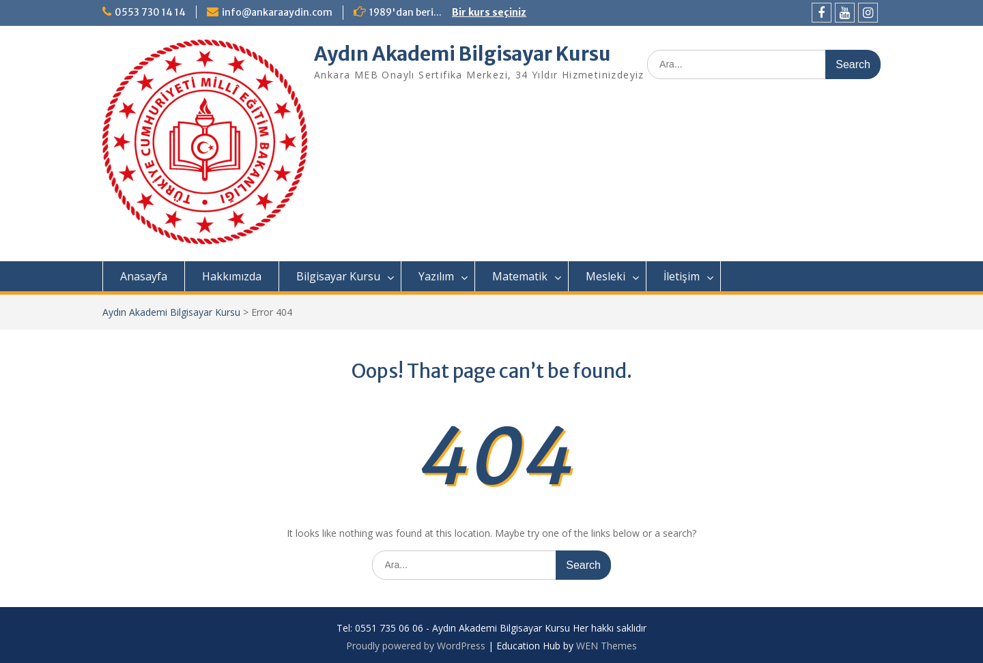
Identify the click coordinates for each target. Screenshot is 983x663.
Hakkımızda (231, 276)
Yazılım (436, 276)
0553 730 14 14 (150, 12)
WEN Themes (606, 645)
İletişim (682, 276)
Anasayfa (143, 276)
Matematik (519, 276)
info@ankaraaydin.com (277, 12)
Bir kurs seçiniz (489, 12)
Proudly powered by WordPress (415, 645)
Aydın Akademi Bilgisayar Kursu (462, 54)
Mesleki (605, 276)
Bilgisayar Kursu (338, 276)
